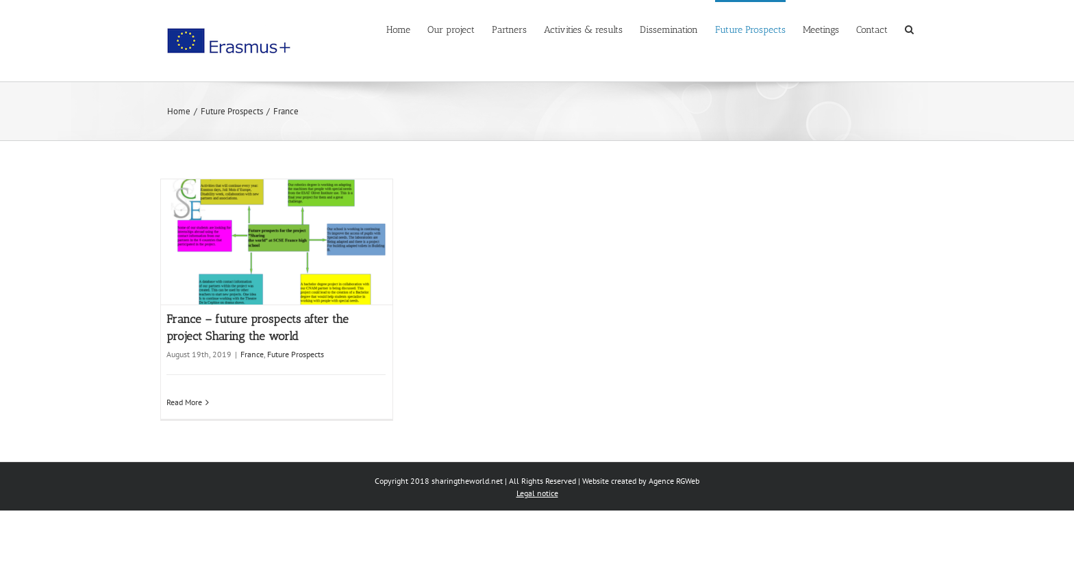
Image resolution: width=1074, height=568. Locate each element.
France (252, 354)
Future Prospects (295, 354)
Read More (184, 402)
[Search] (909, 28)
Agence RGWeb (674, 481)
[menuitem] (406, 28)
